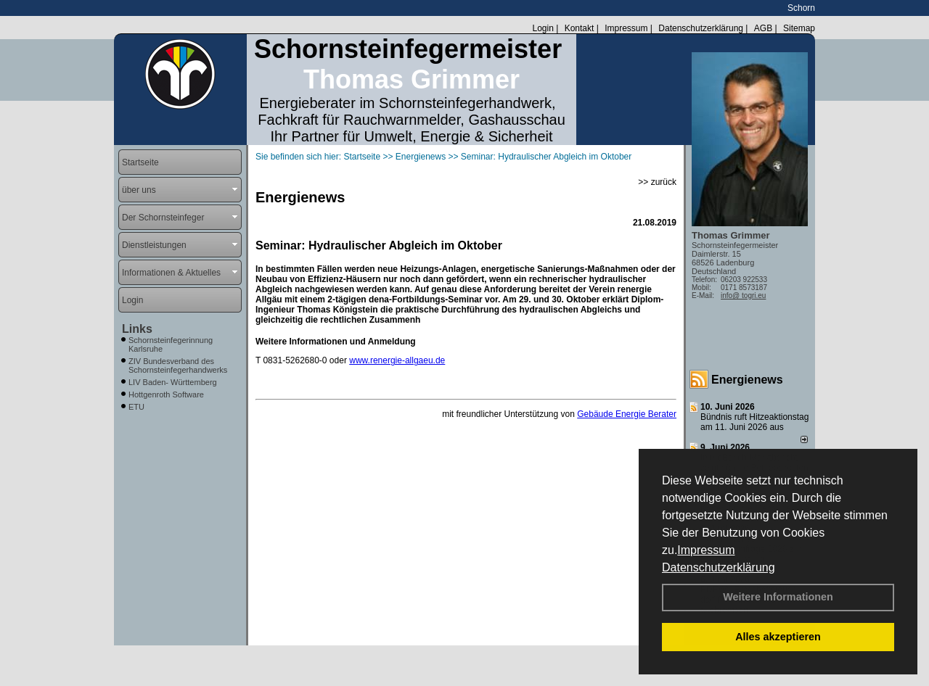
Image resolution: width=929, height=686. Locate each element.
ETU (136, 406)
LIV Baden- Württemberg (172, 382)
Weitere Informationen (778, 597)
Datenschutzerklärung (718, 567)
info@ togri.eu (743, 295)
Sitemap (799, 28)
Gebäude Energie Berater (626, 414)
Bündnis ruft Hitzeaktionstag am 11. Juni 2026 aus (754, 422)
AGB (763, 28)
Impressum (705, 550)
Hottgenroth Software (166, 394)
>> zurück (657, 182)
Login (542, 28)
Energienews (747, 379)
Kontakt (579, 28)
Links (137, 329)
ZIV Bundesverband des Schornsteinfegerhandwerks (177, 365)
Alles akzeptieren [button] (778, 636)
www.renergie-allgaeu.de (397, 360)
